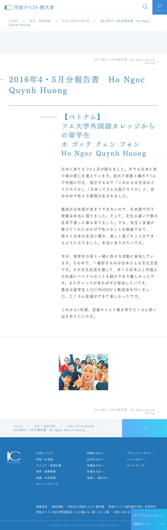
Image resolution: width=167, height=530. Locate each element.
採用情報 (57, 506)
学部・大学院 (44, 459)
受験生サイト (142, 523)
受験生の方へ (95, 453)
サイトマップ (135, 465)
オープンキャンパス (146, 515)
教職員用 (41, 506)
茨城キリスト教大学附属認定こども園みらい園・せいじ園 (72, 512)
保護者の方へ (95, 465)
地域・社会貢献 (46, 477)
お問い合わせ (121, 512)
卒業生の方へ (95, 471)
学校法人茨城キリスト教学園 (86, 506)
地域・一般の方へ (98, 477)
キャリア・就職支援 (48, 465)
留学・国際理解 (46, 471)
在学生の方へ (95, 459)
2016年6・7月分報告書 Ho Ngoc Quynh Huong (124, 61)
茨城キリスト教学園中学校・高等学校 (132, 506)
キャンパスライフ (47, 483)
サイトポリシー (136, 459)
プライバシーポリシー (140, 453)
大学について (44, 453)
